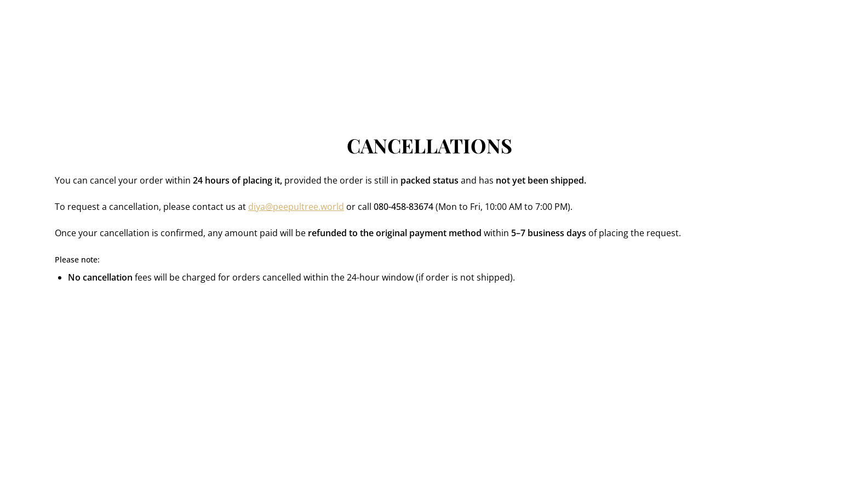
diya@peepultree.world (296, 207)
